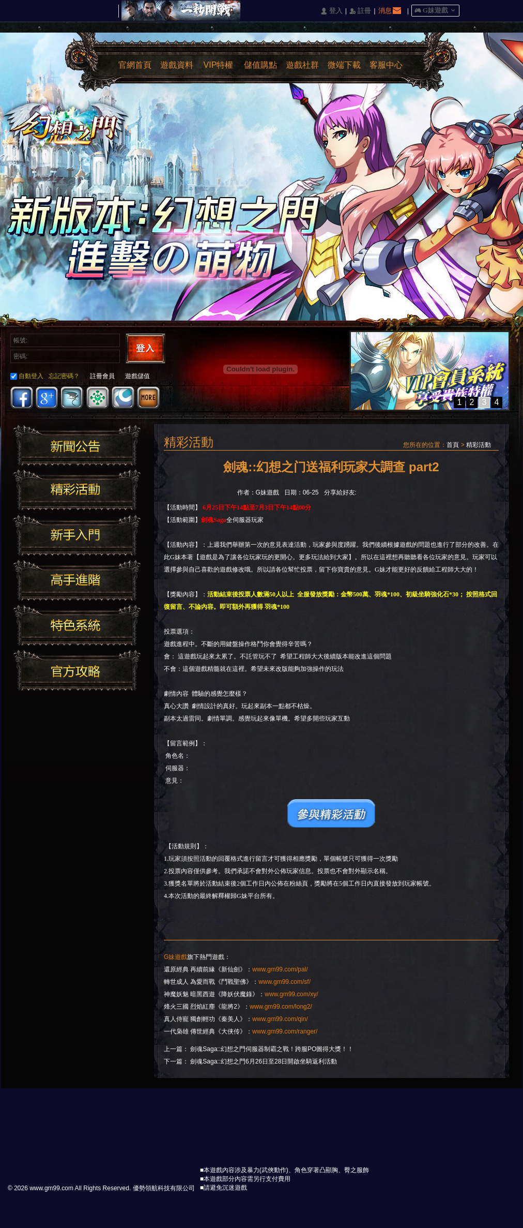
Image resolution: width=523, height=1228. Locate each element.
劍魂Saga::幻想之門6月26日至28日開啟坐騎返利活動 (263, 1061)
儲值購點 (260, 65)
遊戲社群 (302, 65)
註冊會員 (102, 376)
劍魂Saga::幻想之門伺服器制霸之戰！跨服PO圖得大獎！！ (271, 1049)
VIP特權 (219, 65)
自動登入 (26, 376)
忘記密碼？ (64, 376)
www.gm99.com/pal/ (279, 969)
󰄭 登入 (331, 11)
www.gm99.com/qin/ (279, 1019)
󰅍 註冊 (360, 11)
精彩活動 (478, 444)
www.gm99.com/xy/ (291, 994)
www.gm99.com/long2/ (281, 1006)
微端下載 (344, 65)
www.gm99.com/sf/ (284, 981)
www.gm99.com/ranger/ (284, 1031)
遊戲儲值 (137, 376)
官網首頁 (134, 65)
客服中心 (386, 65)
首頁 (453, 444)
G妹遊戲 (175, 957)
